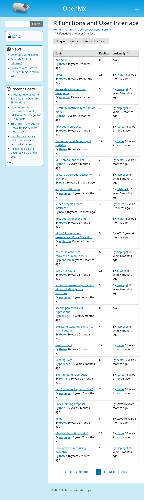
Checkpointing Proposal (70, 404)
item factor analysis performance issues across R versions (23, 140)
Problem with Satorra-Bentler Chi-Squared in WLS (25, 72)
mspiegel (122, 89)
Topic (58, 53)
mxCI (58, 74)
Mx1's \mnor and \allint (69, 160)
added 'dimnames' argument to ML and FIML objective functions (74, 289)
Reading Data (63, 360)
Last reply (121, 53)
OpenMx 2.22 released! (25, 55)
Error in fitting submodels (71, 374)
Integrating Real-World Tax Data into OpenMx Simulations (25, 98)
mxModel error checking (70, 218)
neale (119, 74)
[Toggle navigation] (136, 8)
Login (16, 36)
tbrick (62, 164)
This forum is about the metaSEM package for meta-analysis (25, 127)
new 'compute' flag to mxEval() (74, 389)
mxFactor (61, 60)
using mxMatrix (65, 270)
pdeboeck (122, 189)
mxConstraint (63, 345)
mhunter (64, 97)
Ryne (62, 116)
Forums (69, 29)
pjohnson (65, 241)
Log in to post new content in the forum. (82, 41)
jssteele (121, 270)
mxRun (59, 418)
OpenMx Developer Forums (94, 29)
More (10, 162)
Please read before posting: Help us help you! (24, 152)
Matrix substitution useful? (72, 433)
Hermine (64, 378)
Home (57, 29)
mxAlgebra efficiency (68, 126)
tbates (63, 64)
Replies (103, 53)
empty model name (67, 189)
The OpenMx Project (80, 490)
